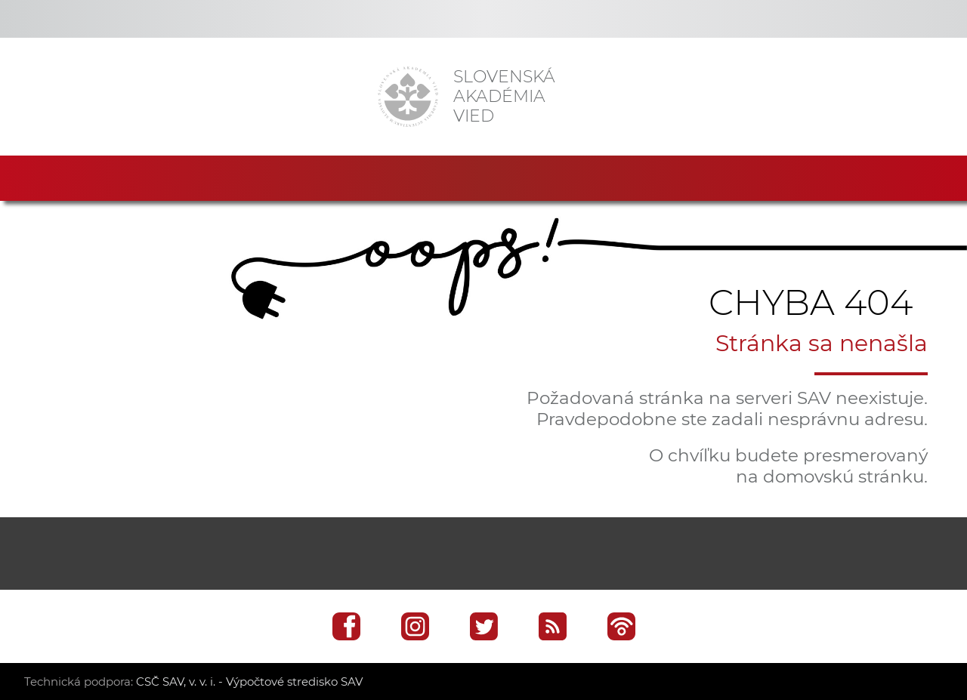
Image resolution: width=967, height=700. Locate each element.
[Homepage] (408, 96)
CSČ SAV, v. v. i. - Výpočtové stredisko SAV (249, 681)
